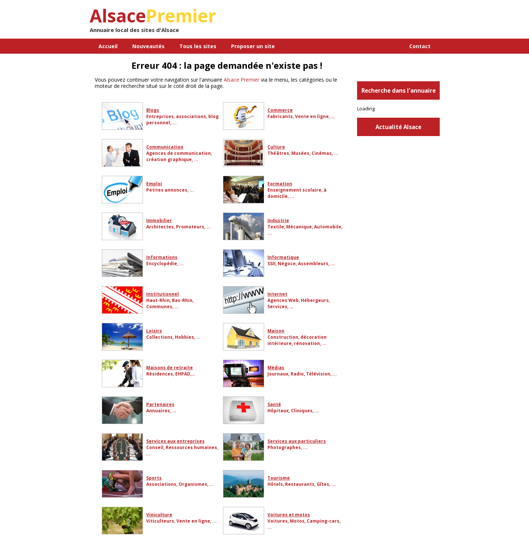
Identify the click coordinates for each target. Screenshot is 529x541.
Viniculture (159, 515)
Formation (279, 184)
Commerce (280, 110)
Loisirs (154, 331)
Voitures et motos (288, 515)
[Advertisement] (354, 22)
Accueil (108, 46)
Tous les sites (197, 46)
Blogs (152, 110)
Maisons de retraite (169, 367)
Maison (275, 331)
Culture (276, 147)
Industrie (278, 220)
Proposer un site (253, 46)
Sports (154, 478)
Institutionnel (162, 294)
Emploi (154, 184)
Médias (275, 367)
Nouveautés (148, 46)
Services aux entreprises (175, 441)
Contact (420, 46)
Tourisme (278, 478)
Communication (164, 147)
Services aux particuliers (296, 441)
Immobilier (159, 220)
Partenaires (160, 404)
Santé (274, 404)
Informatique (283, 257)
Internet (277, 294)
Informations (161, 257)
